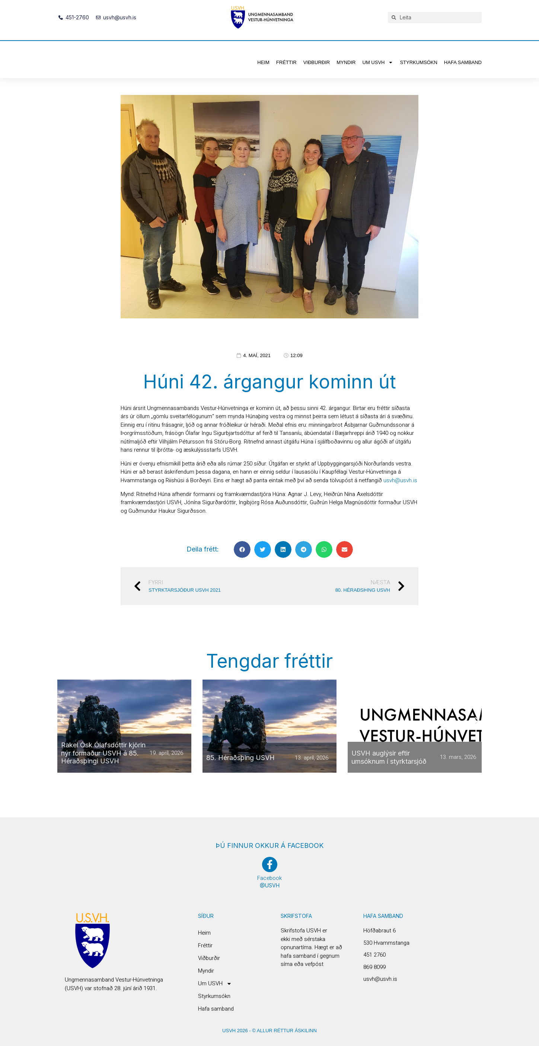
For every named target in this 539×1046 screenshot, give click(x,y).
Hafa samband (463, 62)
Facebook (269, 878)
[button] (242, 549)
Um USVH (378, 62)
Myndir (346, 62)
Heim (263, 62)
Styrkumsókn (418, 62)
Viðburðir (316, 62)
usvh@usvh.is (400, 480)
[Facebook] (269, 864)
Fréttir (286, 62)
